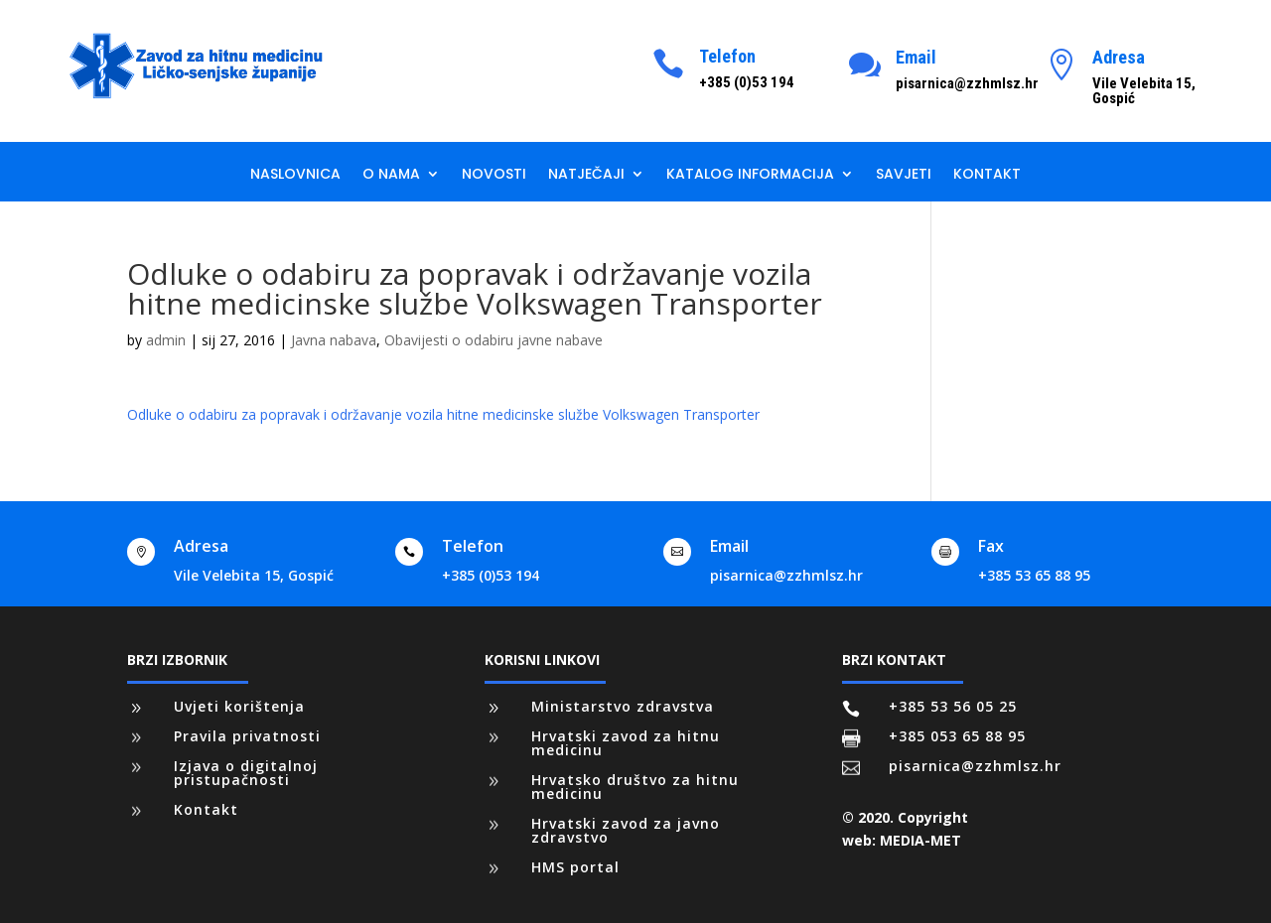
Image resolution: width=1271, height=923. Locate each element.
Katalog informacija (750, 175)
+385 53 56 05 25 (953, 706)
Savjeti (903, 175)
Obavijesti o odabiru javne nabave (493, 339)
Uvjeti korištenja (239, 706)
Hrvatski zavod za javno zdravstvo (625, 830)
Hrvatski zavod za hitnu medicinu (625, 742)
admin (166, 339)
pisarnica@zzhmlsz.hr (786, 575)
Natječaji (586, 175)
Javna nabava (333, 339)
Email (916, 57)
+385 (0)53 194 (490, 575)
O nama (391, 175)
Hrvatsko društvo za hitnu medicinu (635, 786)
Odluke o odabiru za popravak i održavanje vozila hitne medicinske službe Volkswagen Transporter (443, 414)
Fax (991, 546)
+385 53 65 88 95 (1034, 575)
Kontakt (987, 175)
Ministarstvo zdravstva (622, 706)
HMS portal (575, 866)
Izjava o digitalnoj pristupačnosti (246, 772)
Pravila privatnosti (247, 735)
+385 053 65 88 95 (957, 735)
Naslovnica (295, 175)
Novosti (494, 175)
